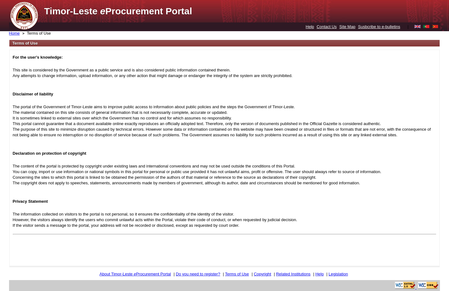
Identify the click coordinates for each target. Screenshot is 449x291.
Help (310, 26)
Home (14, 33)
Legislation (338, 274)
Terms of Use (39, 33)
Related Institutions (293, 274)
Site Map (347, 26)
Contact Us (326, 26)
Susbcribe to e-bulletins (379, 26)
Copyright (262, 274)
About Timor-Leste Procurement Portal (135, 274)
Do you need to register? (198, 274)
